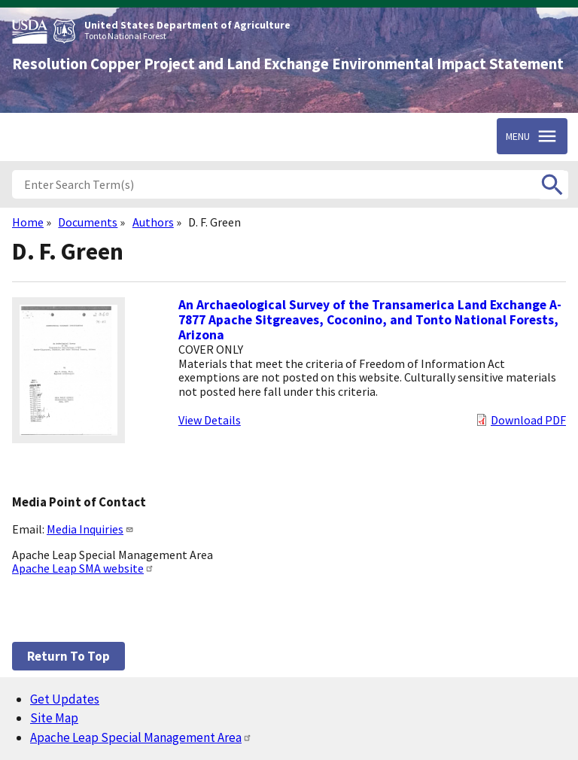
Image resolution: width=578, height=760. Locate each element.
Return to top (68, 656)
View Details (209, 419)
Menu (518, 136)
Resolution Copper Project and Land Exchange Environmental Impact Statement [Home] (288, 64)
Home (28, 222)
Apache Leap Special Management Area (141, 737)
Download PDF (528, 419)
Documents (87, 222)
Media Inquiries (90, 529)
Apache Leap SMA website (83, 568)
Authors (153, 222)
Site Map (54, 718)
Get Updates (64, 699)
